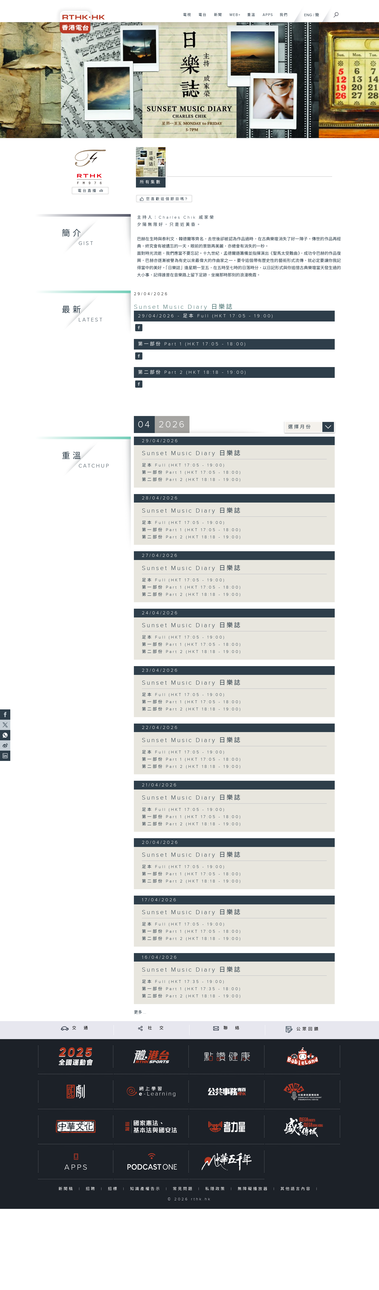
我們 (282, 17)
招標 (114, 1189)
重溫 (249, 17)
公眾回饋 (308, 1029)
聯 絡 (232, 1028)
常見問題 (184, 1189)
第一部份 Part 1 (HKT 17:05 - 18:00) (192, 472)
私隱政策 (216, 1189)
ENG (308, 15)
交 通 (81, 1028)
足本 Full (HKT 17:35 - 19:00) (183, 981)
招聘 (92, 1189)
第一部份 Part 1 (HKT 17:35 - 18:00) (192, 989)
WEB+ (233, 17)
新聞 (216, 17)
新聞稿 (67, 1189)
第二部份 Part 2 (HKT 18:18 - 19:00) (192, 479)
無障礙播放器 (254, 1189)
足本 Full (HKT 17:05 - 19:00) (184, 465)
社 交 (156, 1028)
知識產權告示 (146, 1189)
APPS (266, 17)
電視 (185, 17)
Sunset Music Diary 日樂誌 (184, 307)
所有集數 (150, 182)
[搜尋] (336, 13)
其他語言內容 (297, 1189)
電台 (201, 17)
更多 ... (140, 1012)
